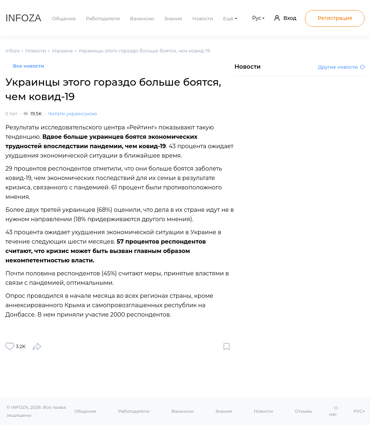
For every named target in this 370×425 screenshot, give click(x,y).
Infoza (23, 18)
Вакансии (142, 18)
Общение (64, 18)
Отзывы (303, 411)
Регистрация (335, 18)
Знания (173, 18)
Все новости (28, 66)
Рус (256, 18)
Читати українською (72, 113)
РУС (357, 411)
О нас (333, 411)
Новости (202, 18)
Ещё (228, 18)
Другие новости (341, 67)
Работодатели (103, 18)
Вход (285, 18)
